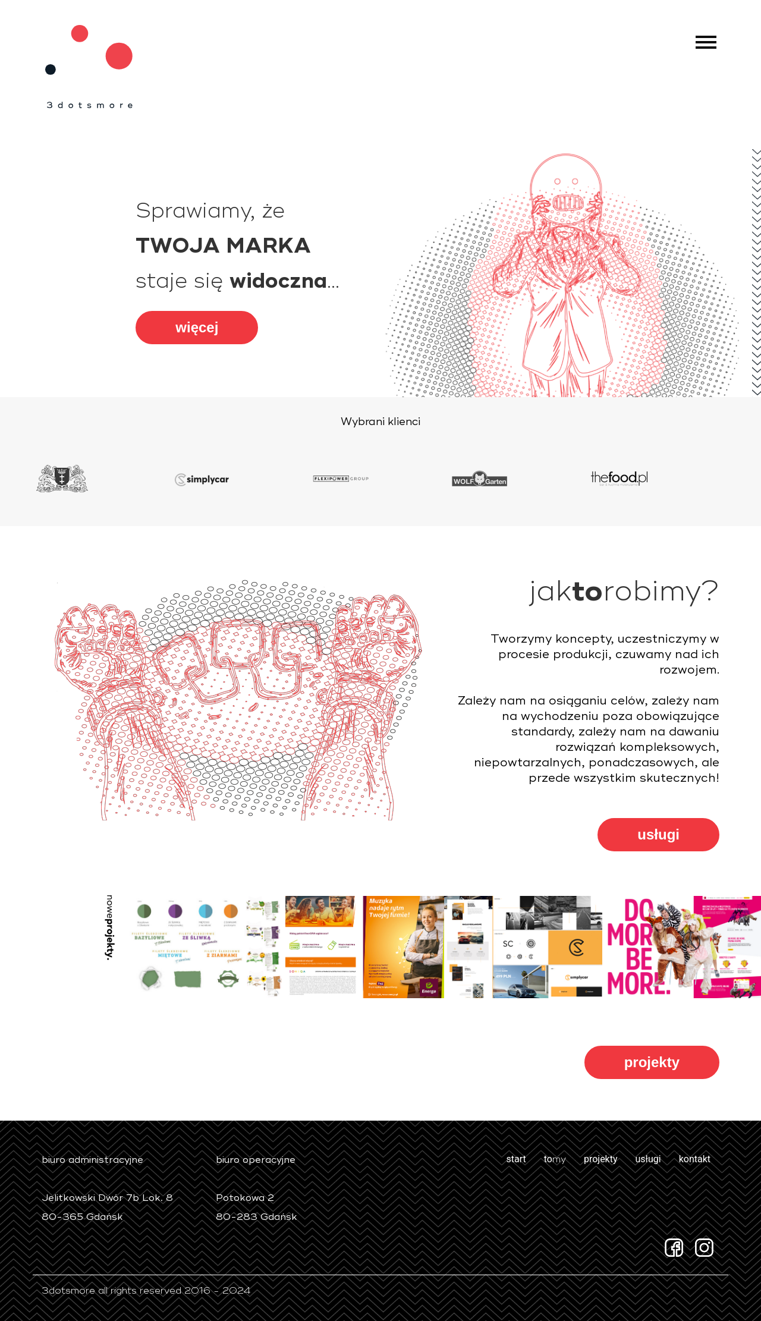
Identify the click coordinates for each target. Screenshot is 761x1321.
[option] (102, 478)
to (555, 1159)
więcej (196, 327)
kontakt (694, 1159)
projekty (652, 1062)
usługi (658, 834)
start (516, 1159)
